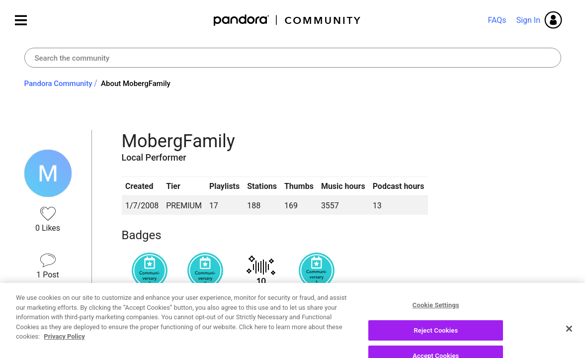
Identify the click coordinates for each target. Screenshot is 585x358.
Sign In (528, 20)
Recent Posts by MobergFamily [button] (204, 339)
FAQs (497, 20)
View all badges (149, 303)
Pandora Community (287, 20)
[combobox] (292, 58)
